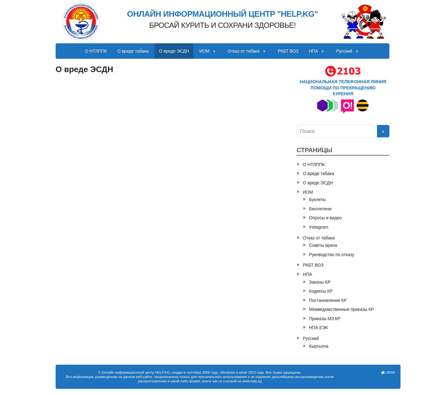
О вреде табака (133, 51)
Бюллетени (320, 208)
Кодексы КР (321, 291)
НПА (313, 51)
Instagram (318, 227)
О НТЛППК (96, 51)
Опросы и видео (325, 217)
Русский (344, 51)
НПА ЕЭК (318, 327)
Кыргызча (318, 346)
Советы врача (323, 245)
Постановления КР (328, 300)
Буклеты (317, 199)
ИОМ (204, 51)
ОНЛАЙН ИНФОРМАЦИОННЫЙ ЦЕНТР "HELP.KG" (222, 14)
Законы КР (320, 282)
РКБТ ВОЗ (288, 51)
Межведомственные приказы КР (341, 309)
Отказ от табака (244, 51)
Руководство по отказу (331, 254)
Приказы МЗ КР (325, 318)
